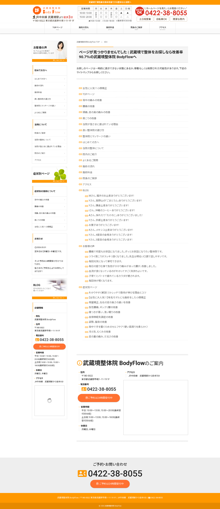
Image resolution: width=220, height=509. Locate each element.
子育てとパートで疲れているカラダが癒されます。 (114, 276)
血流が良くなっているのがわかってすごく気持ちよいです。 (118, 271)
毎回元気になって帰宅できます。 (105, 261)
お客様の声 (89, 246)
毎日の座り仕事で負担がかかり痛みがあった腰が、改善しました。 (122, 266)
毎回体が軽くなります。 (101, 280)
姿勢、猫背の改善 (98, 322)
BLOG (86, 190)
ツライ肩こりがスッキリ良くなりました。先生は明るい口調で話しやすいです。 (128, 256)
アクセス (162, 28)
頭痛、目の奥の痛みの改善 (96, 112)
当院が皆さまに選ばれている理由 (100, 124)
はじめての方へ (91, 142)
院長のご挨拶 (136, 28)
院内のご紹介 (90, 154)
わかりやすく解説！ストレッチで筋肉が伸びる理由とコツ (117, 292)
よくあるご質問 (90, 160)
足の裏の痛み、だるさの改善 (103, 336)
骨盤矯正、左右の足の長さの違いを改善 (109, 302)
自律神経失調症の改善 (101, 317)
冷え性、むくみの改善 (100, 331)
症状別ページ (90, 287)
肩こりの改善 (89, 118)
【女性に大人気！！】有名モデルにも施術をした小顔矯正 (117, 297)
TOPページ (57, 28)
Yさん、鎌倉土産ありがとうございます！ (109, 205)
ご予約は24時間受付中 (98, 398)
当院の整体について (93, 148)
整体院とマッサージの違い (96, 136)
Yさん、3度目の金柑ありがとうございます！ (111, 239)
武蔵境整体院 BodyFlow (113, 506)
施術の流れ (84, 28)
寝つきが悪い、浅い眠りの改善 (104, 312)
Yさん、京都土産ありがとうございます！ (109, 220)
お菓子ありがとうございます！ (104, 225)
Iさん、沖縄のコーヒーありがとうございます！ (112, 210)
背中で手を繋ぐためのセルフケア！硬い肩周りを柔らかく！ (118, 326)
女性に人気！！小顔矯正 (95, 88)
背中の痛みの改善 (92, 100)
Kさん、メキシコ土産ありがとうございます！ (111, 229)
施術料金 (110, 28)
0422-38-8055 (99, 389)
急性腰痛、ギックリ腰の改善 (103, 307)
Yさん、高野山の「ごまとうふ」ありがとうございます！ (115, 200)
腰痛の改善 (89, 106)
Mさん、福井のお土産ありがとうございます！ (111, 195)
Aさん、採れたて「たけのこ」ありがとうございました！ (116, 215)
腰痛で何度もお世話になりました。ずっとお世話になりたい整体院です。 (126, 251)
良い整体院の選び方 (93, 130)
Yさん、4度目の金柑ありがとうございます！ (111, 234)
